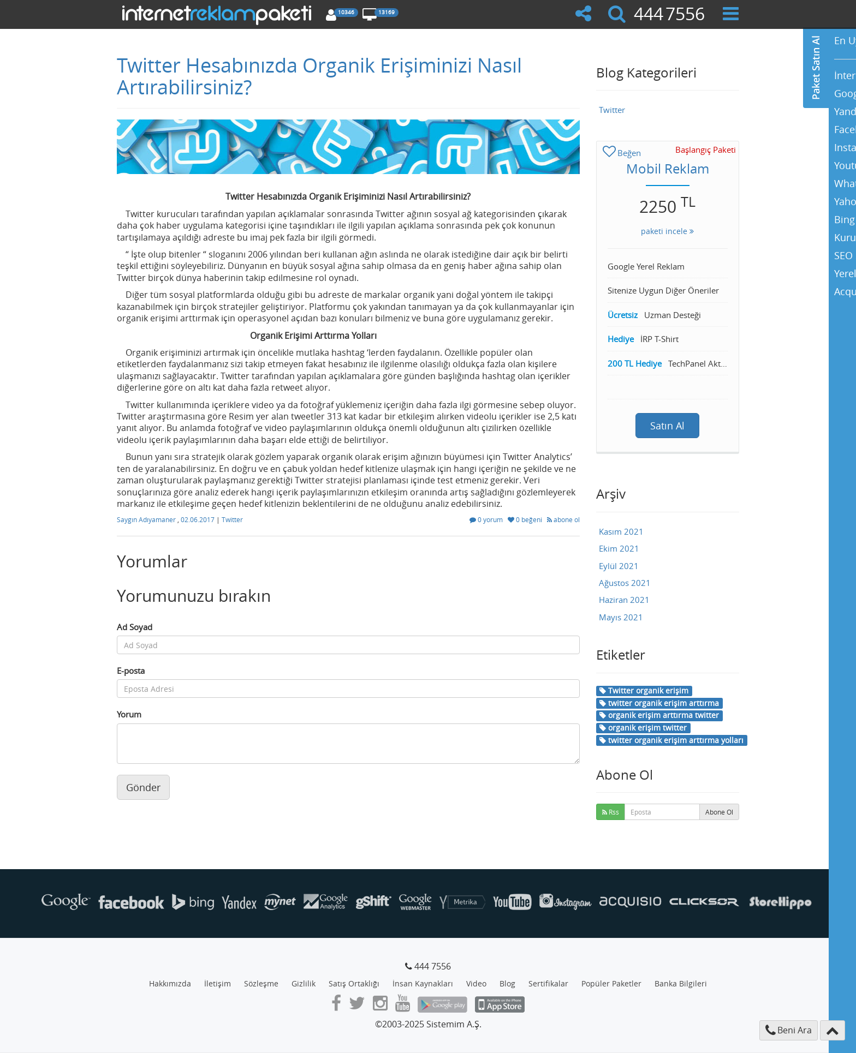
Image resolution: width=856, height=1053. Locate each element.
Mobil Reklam (667, 168)
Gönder (143, 787)
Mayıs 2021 (621, 617)
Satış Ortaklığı (354, 983)
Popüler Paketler (611, 983)
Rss (610, 811)
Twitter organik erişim (643, 690)
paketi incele (667, 231)
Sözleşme (261, 983)
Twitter (232, 519)
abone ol (563, 519)
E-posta (131, 670)
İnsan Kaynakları (423, 983)
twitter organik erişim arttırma (659, 703)
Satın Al (667, 425)
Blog (507, 983)
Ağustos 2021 (625, 582)
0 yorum (486, 519)
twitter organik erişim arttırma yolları (671, 740)
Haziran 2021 (624, 599)
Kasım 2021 (621, 531)
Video (476, 983)
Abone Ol (719, 811)
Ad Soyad (134, 626)
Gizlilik (304, 983)
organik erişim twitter (643, 727)
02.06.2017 (198, 519)
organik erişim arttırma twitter (659, 715)
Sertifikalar (548, 983)
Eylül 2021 (619, 565)
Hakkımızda (170, 983)
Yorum (129, 714)
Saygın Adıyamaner (147, 519)
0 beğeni (526, 519)
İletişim (217, 983)
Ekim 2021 (619, 548)
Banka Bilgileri (681, 983)
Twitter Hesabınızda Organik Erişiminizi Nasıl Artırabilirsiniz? (319, 76)
